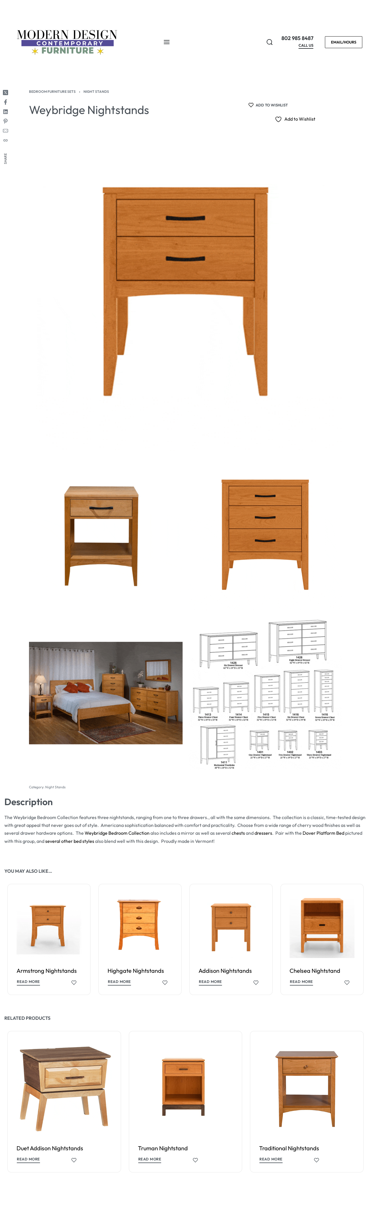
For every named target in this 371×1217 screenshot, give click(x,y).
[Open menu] (166, 42)
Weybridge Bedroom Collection (117, 833)
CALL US (306, 46)
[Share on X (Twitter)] (5, 92)
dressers (263, 833)
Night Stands (96, 91)
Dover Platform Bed (323, 833)
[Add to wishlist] (268, 105)
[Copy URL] (5, 140)
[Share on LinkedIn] (5, 111)
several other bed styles (69, 841)
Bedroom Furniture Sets (52, 91)
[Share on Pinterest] (5, 121)
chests (238, 833)
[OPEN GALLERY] (185, 294)
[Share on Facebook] (5, 102)
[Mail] (5, 130)
